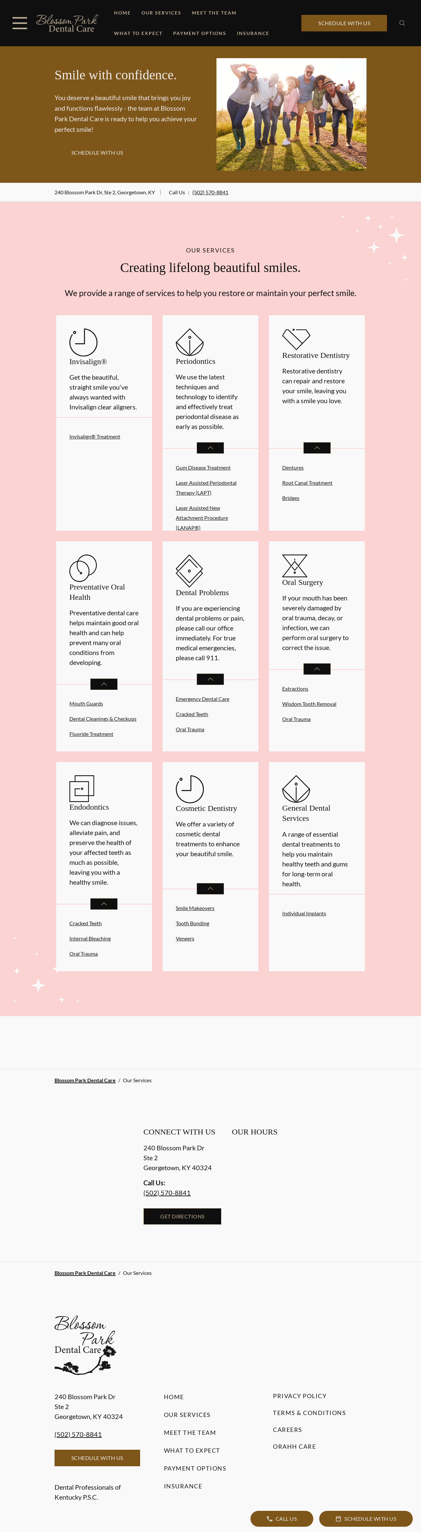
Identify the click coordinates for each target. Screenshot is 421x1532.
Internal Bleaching (90, 938)
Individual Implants (304, 913)
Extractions (295, 688)
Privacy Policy (299, 1395)
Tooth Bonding (192, 923)
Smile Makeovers (195, 908)
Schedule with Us (344, 23)
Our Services (161, 13)
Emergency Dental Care (202, 699)
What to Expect (138, 33)
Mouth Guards (86, 703)
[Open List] (210, 448)
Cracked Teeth (192, 714)
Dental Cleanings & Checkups (102, 718)
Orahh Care (294, 1446)
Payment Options (199, 33)
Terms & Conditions (309, 1412)
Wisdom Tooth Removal (309, 704)
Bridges (290, 498)
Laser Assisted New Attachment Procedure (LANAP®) (202, 518)
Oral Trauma (190, 729)
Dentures (293, 467)
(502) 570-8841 (210, 192)
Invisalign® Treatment (94, 436)
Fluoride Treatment (91, 734)
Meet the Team (214, 13)
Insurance (253, 33)
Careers (287, 1429)
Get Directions (182, 1216)
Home (122, 13)
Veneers (185, 938)
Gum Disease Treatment (203, 467)
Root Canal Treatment (307, 482)
